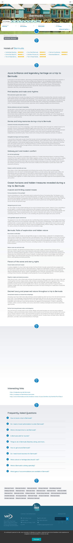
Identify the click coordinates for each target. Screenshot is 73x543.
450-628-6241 (41, 518)
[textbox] (24, 26)
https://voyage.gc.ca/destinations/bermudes (22, 394)
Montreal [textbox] (4, 26)
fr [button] (70, 2)
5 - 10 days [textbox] (59, 26)
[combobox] (10, 26)
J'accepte (36, 539)
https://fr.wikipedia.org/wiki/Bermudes (20, 392)
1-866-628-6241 (42, 520)
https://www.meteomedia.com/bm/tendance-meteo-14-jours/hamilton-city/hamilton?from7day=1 (36, 396)
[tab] (6, 21)
